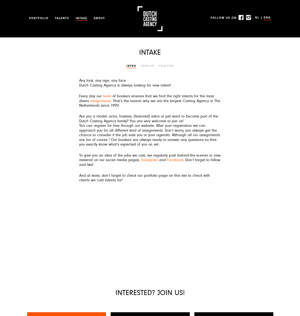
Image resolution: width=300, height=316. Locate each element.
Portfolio (39, 18)
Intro (131, 66)
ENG (267, 17)
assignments (100, 101)
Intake (81, 18)
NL (257, 17)
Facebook (175, 160)
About (99, 18)
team (107, 96)
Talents (62, 18)
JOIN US (147, 66)
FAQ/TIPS (166, 66)
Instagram (149, 160)
